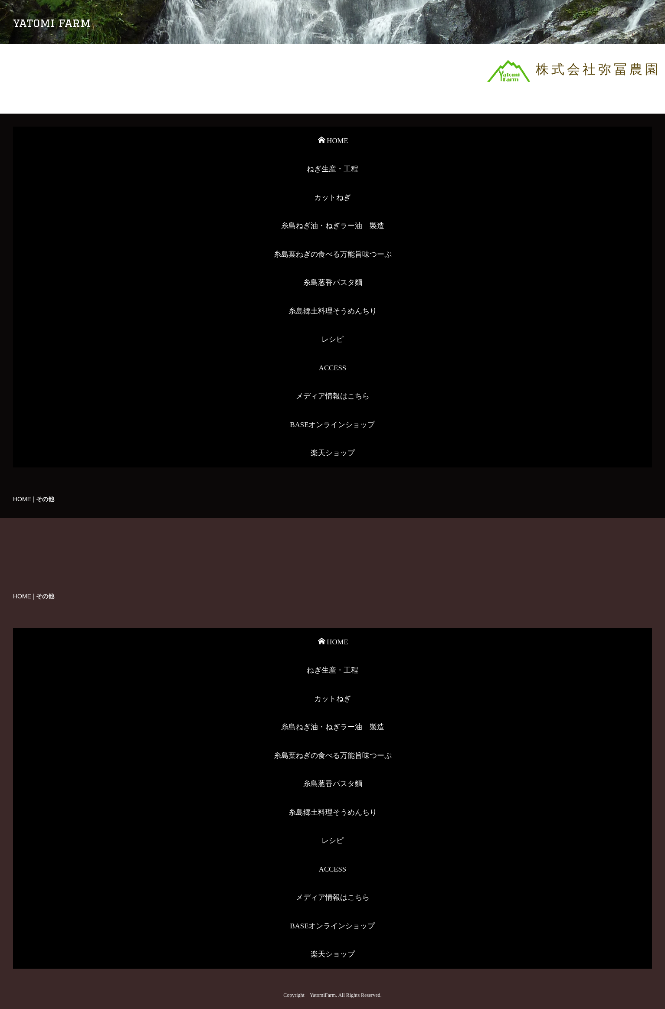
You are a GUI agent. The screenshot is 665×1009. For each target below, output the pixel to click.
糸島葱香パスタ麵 (332, 282)
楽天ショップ (333, 453)
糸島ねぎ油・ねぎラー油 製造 (332, 226)
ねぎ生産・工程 (332, 169)
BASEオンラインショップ (332, 425)
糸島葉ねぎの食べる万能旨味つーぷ (333, 254)
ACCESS (332, 368)
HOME (333, 140)
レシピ (332, 339)
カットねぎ (332, 197)
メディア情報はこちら (333, 396)
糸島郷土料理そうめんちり (332, 311)
